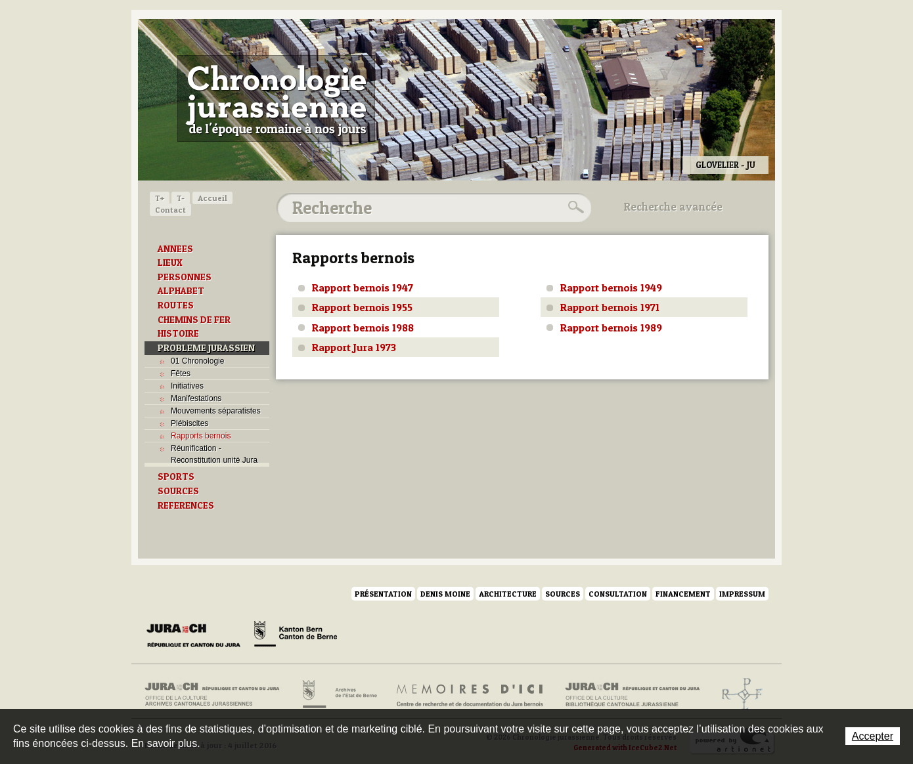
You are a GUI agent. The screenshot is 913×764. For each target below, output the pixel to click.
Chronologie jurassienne (276, 98)
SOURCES (178, 491)
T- (181, 198)
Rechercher (574, 207)
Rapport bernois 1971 (609, 307)
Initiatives (187, 386)
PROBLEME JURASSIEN (206, 348)
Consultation (618, 594)
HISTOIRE (178, 333)
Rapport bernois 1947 (362, 287)
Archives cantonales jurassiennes (217, 694)
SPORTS (176, 476)
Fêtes (180, 373)
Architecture (508, 594)
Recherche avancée (673, 206)
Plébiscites (189, 423)
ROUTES (176, 305)
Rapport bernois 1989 (611, 327)
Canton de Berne (296, 636)
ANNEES (175, 249)
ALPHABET (181, 291)
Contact (170, 210)
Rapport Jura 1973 (354, 347)
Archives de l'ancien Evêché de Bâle (738, 694)
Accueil (212, 198)
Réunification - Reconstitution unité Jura (214, 454)
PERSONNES (185, 277)
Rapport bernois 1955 (362, 307)
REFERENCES (186, 505)
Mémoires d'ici (471, 694)
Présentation (383, 594)
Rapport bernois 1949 (611, 287)
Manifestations (196, 398)
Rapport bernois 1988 (363, 327)
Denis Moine (445, 594)
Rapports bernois (201, 435)
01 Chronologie (197, 361)
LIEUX (170, 262)
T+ (159, 198)
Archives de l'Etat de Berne (338, 694)
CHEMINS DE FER (194, 320)
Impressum (742, 594)
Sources (562, 594)
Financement (683, 594)
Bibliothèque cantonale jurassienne (633, 694)
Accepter (872, 736)
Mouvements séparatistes (216, 410)
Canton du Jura (197, 636)
